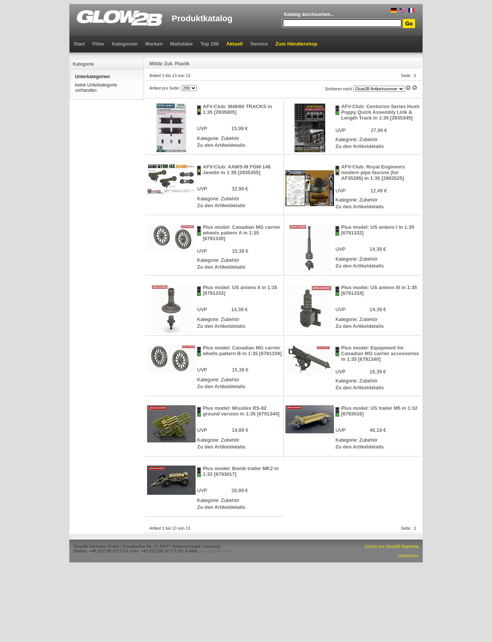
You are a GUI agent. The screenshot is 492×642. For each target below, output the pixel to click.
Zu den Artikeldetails (221, 145)
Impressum (408, 555)
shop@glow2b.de (215, 551)
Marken (154, 44)
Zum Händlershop (297, 44)
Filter (98, 44)
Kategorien (125, 44)
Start (79, 44)
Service (259, 44)
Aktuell (234, 44)
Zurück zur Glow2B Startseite (392, 546)
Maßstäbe (181, 44)
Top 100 (210, 44)
